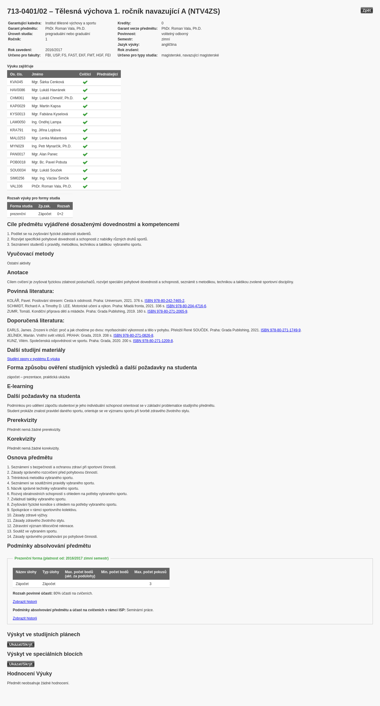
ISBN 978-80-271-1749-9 (280, 330)
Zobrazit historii (25, 602)
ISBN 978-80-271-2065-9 (167, 311)
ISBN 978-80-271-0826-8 (133, 335)
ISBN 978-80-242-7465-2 (164, 301)
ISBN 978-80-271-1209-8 (153, 341)
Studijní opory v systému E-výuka (33, 359)
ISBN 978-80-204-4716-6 (186, 306)
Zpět (367, 10)
